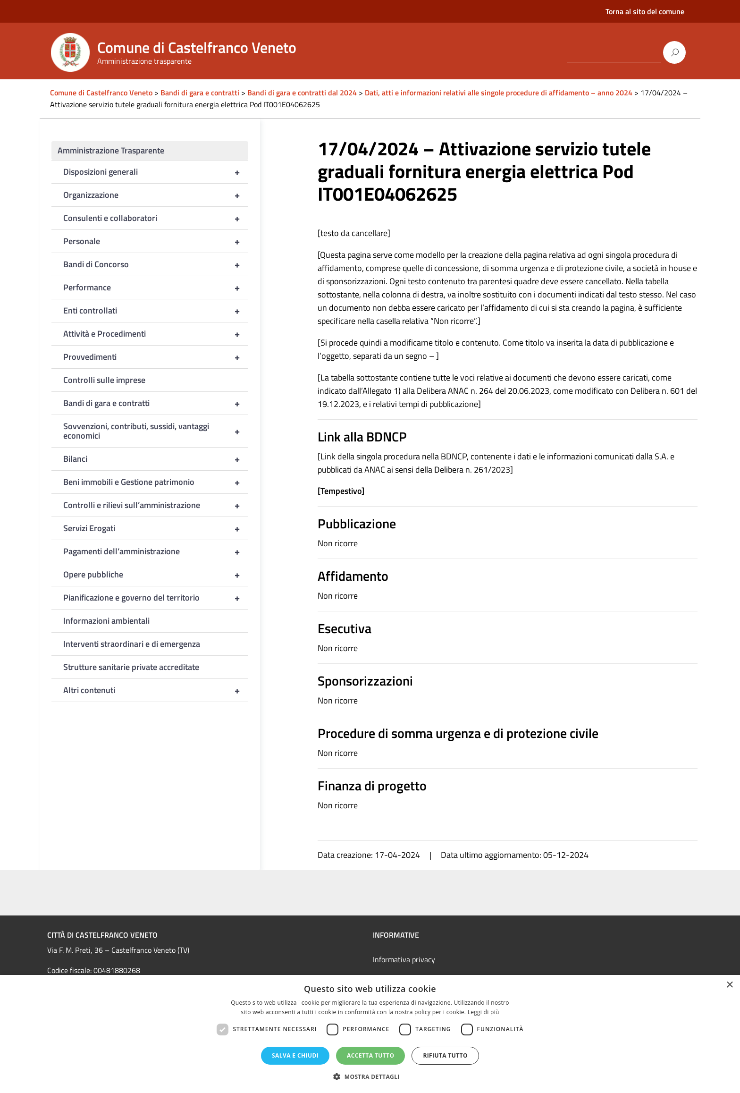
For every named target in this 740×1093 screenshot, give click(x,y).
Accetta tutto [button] (370, 1055)
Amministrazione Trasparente (111, 150)
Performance (155, 287)
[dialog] (370, 1034)
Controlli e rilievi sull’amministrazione (155, 505)
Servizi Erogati (155, 528)
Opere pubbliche (155, 574)
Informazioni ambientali (106, 620)
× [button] (729, 985)
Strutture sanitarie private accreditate (131, 667)
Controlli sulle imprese (104, 379)
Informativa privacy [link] (404, 959)
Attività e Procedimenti (155, 333)
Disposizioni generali (155, 172)
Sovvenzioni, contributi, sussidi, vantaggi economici (155, 431)
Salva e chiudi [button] (295, 1055)
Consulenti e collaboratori (155, 218)
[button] (370, 1077)
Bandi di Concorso (155, 264)
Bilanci (155, 459)
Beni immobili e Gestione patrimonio (155, 482)
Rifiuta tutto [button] (445, 1055)
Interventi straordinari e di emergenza (131, 643)
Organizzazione (155, 195)
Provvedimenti (155, 357)
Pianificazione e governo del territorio (155, 597)
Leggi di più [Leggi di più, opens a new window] (483, 1012)
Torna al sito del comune (644, 11)
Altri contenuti (155, 690)
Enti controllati (155, 310)
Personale (155, 241)
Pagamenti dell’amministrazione (155, 551)
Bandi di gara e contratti (155, 403)
